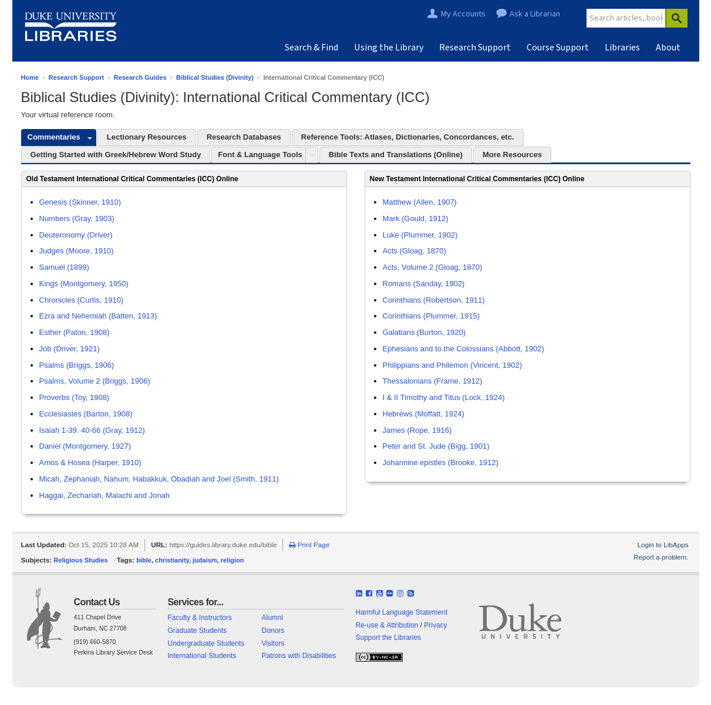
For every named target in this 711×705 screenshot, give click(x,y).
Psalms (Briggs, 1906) (76, 365)
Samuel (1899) (64, 267)
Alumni (273, 618)
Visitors (273, 643)
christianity (172, 560)
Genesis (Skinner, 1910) (80, 202)
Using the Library (388, 47)
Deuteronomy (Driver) (76, 235)
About (668, 47)
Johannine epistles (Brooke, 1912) (440, 462)
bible (143, 560)
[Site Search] (626, 18)
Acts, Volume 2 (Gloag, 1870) (433, 267)
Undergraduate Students (206, 643)
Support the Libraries (388, 637)
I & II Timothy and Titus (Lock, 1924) (444, 397)
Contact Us (97, 602)
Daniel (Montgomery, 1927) (85, 446)
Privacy (435, 625)
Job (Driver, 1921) (69, 348)
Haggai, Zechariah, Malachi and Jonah (104, 495)
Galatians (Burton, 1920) (424, 332)
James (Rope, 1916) (417, 430)
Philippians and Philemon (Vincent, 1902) (453, 365)
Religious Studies (80, 560)
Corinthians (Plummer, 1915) (431, 315)
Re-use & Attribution (387, 625)
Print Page (309, 544)
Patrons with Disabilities (299, 656)
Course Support (558, 47)
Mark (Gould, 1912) (416, 218)
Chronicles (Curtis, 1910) (81, 300)
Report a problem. (661, 557)
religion (232, 560)
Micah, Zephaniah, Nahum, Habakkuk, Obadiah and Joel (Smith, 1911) (159, 478)
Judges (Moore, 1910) (76, 250)
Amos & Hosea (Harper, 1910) (90, 462)
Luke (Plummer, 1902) (420, 235)
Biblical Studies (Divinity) (215, 77)
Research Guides (140, 77)
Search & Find (311, 47)
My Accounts (463, 14)
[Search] (676, 18)
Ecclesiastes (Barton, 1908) (86, 413)
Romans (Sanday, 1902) (424, 283)
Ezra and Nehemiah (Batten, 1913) (98, 315)
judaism (205, 560)
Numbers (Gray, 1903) (76, 218)
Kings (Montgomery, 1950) (84, 283)
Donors (273, 630)
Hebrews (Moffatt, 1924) (423, 413)
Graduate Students (197, 630)
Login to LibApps (662, 544)
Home (30, 77)
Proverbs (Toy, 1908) (74, 397)
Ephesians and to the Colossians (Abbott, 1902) (463, 348)
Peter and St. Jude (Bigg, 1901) (436, 446)
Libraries (622, 47)
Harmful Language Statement (402, 612)
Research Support (475, 47)
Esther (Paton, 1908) (74, 332)
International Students (202, 656)
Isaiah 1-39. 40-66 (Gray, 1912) (92, 430)
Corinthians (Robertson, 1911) (434, 300)
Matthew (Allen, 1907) (420, 202)
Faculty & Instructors (200, 618)
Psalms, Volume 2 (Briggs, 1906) (94, 381)
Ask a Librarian (535, 14)
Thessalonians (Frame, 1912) (433, 381)
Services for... (196, 602)
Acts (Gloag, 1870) (414, 250)
